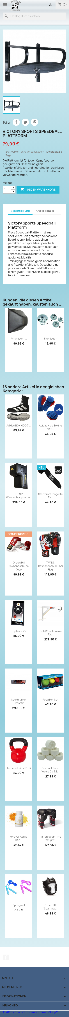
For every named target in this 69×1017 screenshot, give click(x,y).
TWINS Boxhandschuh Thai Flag (50, 566)
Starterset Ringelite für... (50, 495)
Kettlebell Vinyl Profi (18, 768)
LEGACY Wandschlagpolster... (19, 495)
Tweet (25, 122)
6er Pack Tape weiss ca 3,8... (50, 769)
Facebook (6, 957)
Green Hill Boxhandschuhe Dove (18, 566)
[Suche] (34, 16)
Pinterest (34, 122)
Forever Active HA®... (18, 838)
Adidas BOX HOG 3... (18, 425)
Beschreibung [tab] (20, 211)
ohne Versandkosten (33, 151)
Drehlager (50, 338)
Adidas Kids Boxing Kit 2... (50, 427)
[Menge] (7, 190)
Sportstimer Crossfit (18, 701)
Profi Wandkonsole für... (50, 632)
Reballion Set (50, 699)
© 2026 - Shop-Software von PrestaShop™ (30, 1012)
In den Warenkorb (38, 189)
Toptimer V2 (18, 631)
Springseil (19, 905)
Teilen (16, 122)
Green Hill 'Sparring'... (50, 906)
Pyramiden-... (18, 338)
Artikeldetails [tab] (45, 211)
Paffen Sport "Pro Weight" (50, 838)
